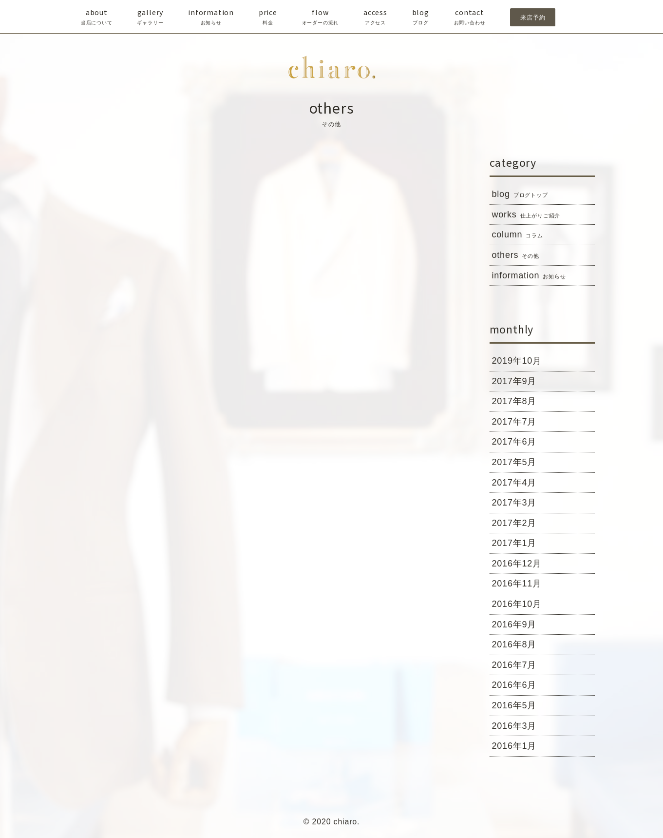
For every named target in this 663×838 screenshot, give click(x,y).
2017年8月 (514, 401)
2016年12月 (517, 563)
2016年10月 (517, 604)
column (517, 235)
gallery (150, 17)
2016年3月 (514, 726)
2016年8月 (514, 644)
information (211, 17)
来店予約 (532, 17)
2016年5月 (514, 705)
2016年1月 (514, 746)
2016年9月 (514, 624)
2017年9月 (514, 381)
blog (420, 17)
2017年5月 (514, 462)
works (526, 215)
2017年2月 (514, 523)
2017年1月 (514, 543)
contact (470, 17)
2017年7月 (514, 422)
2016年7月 (514, 665)
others (515, 255)
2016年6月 (514, 685)
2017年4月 (514, 482)
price (268, 17)
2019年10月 (517, 361)
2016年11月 (517, 583)
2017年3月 (514, 502)
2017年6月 (514, 442)
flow (320, 17)
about (97, 17)
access (375, 17)
